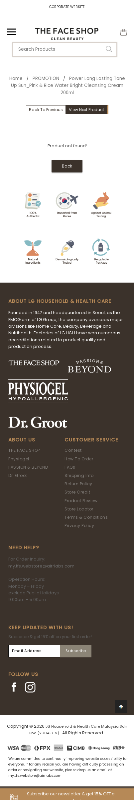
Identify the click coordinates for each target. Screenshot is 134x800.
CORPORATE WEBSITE (67, 6)
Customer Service (91, 439)
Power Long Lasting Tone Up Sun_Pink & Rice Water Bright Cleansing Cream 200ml (68, 85)
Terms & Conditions (86, 517)
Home (16, 78)
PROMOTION (46, 78)
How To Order (79, 459)
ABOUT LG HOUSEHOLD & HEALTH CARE (59, 301)
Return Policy (78, 484)
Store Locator (79, 509)
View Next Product (86, 109)
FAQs (70, 467)
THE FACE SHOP (24, 450)
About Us (21, 439)
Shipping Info (79, 475)
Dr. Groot (17, 475)
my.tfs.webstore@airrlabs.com (41, 566)
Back (67, 166)
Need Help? (23, 547)
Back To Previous (46, 109)
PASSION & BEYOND (28, 467)
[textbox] (64, 49)
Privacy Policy (79, 525)
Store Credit (77, 492)
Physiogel (18, 459)
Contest (73, 450)
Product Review (81, 500)
